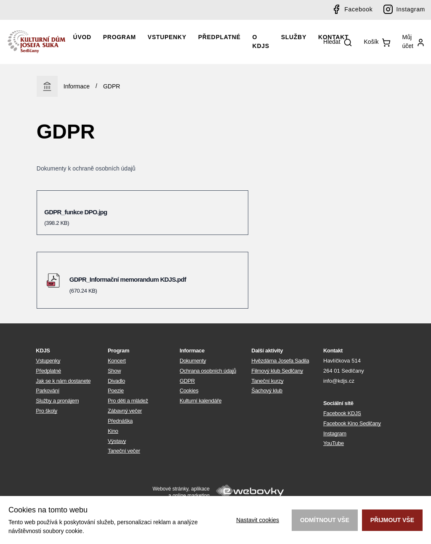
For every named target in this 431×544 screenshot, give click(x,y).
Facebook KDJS (342, 413)
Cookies (189, 390)
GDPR (111, 86)
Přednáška (120, 421)
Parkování (47, 390)
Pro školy (46, 411)
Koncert (117, 360)
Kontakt (333, 37)
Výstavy (117, 441)
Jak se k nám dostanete (63, 381)
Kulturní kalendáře (201, 400)
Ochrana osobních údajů (208, 371)
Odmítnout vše (324, 520)
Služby (293, 37)
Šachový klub (266, 390)
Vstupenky (167, 37)
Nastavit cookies (257, 520)
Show (114, 371)
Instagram (410, 9)
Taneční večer (124, 451)
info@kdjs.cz (338, 381)
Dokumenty (193, 360)
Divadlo (116, 381)
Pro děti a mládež (128, 400)
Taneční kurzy (267, 381)
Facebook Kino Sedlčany (352, 423)
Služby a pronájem (57, 400)
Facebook (358, 9)
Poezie (116, 390)
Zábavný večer (125, 411)
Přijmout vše (392, 520)
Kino (113, 431)
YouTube (333, 443)
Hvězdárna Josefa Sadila (280, 360)
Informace (77, 86)
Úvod (82, 37)
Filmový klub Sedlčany (277, 371)
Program (119, 37)
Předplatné (219, 37)
